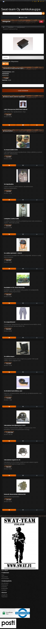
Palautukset (4, 585)
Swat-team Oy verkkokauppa (20, 9)
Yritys (2, 575)
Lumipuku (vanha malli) (11, 218)
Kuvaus (6, 57)
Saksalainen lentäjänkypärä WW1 (15, 425)
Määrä (3, 83)
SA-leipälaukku (9, 184)
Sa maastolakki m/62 (11, 149)
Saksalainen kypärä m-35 (12, 460)
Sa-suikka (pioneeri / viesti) (13, 253)
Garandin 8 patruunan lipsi (10, 29)
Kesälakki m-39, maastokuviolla (14, 287)
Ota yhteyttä (4, 583)
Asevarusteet (21, 27)
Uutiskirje (4, 590)
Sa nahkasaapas (9, 356)
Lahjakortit (4, 595)
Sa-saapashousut (9, 322)
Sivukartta (4, 586)
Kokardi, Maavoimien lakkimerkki (15, 494)
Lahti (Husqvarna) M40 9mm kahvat (15, 109)
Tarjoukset (4, 596)
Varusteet (10, 27)
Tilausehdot (4, 577)
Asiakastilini (4, 588)
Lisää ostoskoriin (23, 90)
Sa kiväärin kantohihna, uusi (13, 391)
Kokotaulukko (5, 578)
